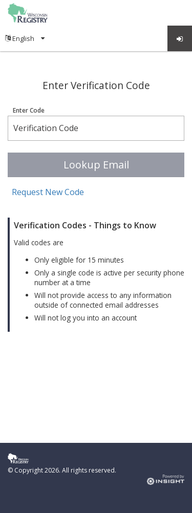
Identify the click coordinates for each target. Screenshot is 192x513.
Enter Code (29, 111)
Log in (180, 38)
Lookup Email (96, 165)
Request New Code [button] (48, 192)
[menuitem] (25, 38)
